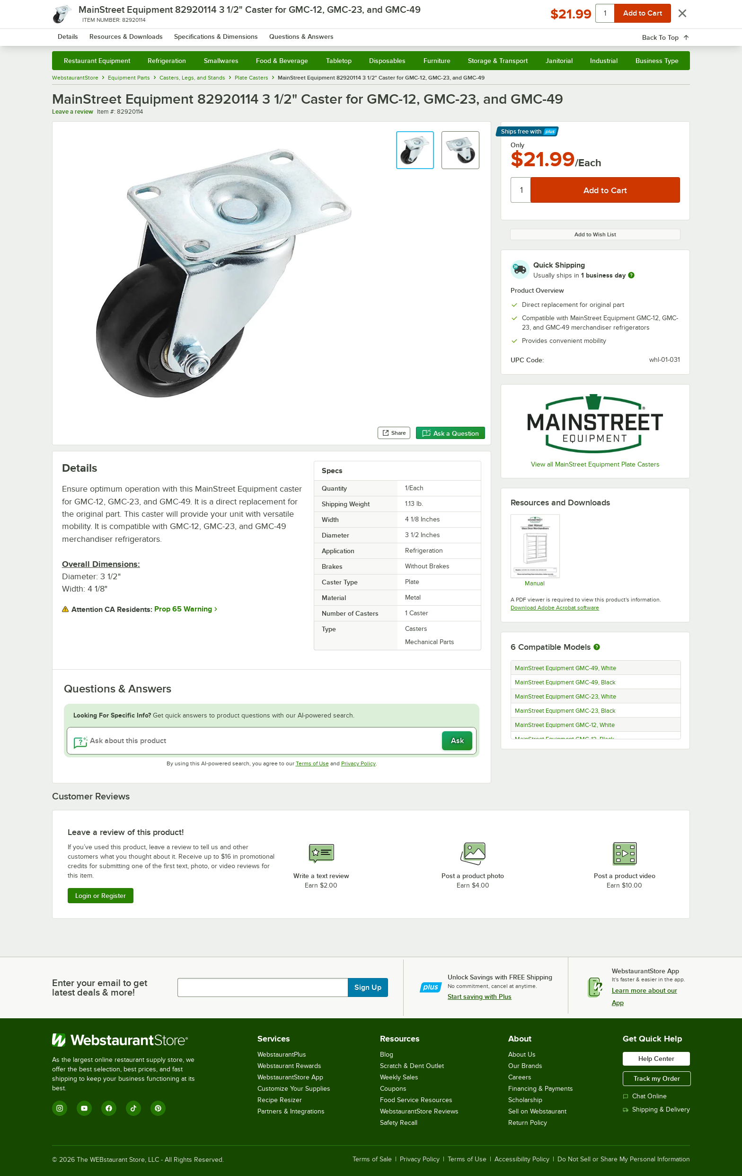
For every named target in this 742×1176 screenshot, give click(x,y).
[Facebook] (108, 1108)
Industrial (604, 60)
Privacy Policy (358, 763)
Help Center (656, 1058)
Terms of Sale (372, 1159)
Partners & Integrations (291, 1111)
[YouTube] (84, 1108)
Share (394, 433)
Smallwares (221, 60)
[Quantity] (521, 190)
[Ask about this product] (272, 740)
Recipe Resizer (279, 1100)
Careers (519, 1077)
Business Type (657, 60)
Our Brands (525, 1065)
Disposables (387, 60)
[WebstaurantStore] (130, 1040)
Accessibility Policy (522, 1159)
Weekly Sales (399, 1077)
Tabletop (339, 60)
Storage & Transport (498, 60)
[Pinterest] (158, 1108)
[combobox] (358, 33)
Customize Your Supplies (293, 1088)
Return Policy (527, 1122)
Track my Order (657, 1078)
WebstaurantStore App (290, 1077)
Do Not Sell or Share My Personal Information (623, 1159)
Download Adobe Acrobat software (555, 607)
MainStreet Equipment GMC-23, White (565, 696)
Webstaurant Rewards (289, 1065)
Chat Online (645, 1096)
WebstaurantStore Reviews (419, 1111)
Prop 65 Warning (183, 609)
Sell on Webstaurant (537, 1111)
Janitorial (559, 60)
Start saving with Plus (480, 996)
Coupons (393, 1088)
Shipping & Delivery (656, 1109)
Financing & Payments (540, 1088)
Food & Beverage (282, 60)
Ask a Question (450, 433)
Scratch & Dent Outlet (412, 1065)
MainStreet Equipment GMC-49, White (565, 668)
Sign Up (367, 987)
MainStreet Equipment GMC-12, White (565, 725)
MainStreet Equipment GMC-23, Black (565, 711)
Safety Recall (398, 1122)
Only (517, 145)
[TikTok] (133, 1108)
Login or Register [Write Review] (100, 895)
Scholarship (525, 1100)
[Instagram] (59, 1108)
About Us (522, 1054)
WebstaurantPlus (281, 1054)
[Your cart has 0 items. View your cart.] (675, 33)
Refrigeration (167, 60)
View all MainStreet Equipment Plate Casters (595, 464)
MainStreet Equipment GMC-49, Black (565, 682)
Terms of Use (312, 763)
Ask (457, 740)
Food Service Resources (416, 1100)
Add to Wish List (595, 234)
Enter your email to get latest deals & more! (99, 987)
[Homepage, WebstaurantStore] (131, 33)
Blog (386, 1054)
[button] (415, 150)
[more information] (631, 275)
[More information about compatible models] (597, 647)
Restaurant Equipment (97, 60)
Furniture (437, 60)
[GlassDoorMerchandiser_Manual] (534, 550)
